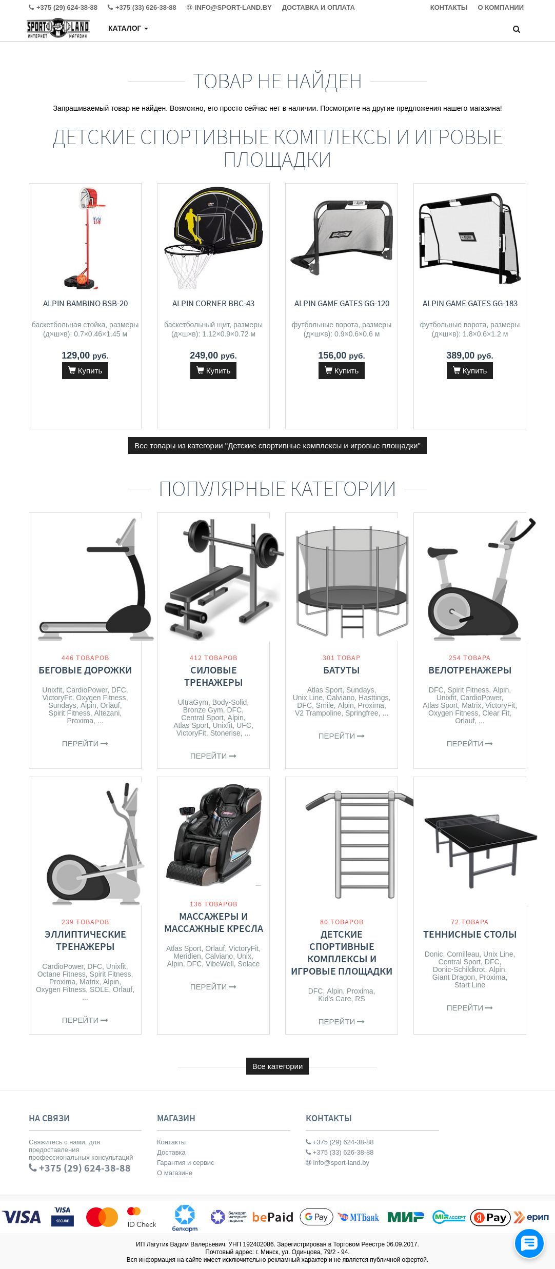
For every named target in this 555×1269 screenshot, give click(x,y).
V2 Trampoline (318, 713)
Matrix (471, 705)
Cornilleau (463, 954)
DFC (118, 690)
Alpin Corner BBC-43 (213, 303)
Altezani (107, 713)
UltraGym (193, 702)
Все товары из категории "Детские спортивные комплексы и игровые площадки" (277, 445)
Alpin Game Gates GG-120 (341, 303)
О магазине (174, 1173)
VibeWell (220, 964)
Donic (434, 954)
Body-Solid (229, 702)
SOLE (99, 989)
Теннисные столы (470, 933)
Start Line (469, 985)
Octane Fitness (61, 974)
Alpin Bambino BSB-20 (85, 303)
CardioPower (86, 690)
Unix (244, 956)
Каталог (128, 28)
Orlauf (110, 705)
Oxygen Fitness (101, 697)
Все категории (277, 1066)
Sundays (62, 705)
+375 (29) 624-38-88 (340, 1142)
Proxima (80, 721)
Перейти (85, 743)
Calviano (340, 697)
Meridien (187, 956)
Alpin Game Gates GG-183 (470, 303)
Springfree (362, 713)
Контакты (171, 1142)
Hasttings (373, 697)
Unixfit (52, 690)
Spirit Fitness (69, 713)
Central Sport (202, 717)
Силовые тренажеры (213, 675)
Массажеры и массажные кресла (213, 922)
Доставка (171, 1152)
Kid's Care (334, 999)
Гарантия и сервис (185, 1162)
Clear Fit (495, 713)
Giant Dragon (453, 977)
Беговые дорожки (85, 669)
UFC (243, 725)
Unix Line (308, 697)
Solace (249, 964)
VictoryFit (57, 697)
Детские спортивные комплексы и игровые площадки (341, 952)
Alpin (88, 705)
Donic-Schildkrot (459, 969)
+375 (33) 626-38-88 (340, 1152)
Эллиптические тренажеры (85, 940)
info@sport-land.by (337, 1162)
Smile (325, 705)
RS (360, 999)
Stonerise (225, 733)
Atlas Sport (190, 725)
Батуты (341, 669)
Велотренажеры (470, 669)
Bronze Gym (203, 710)
